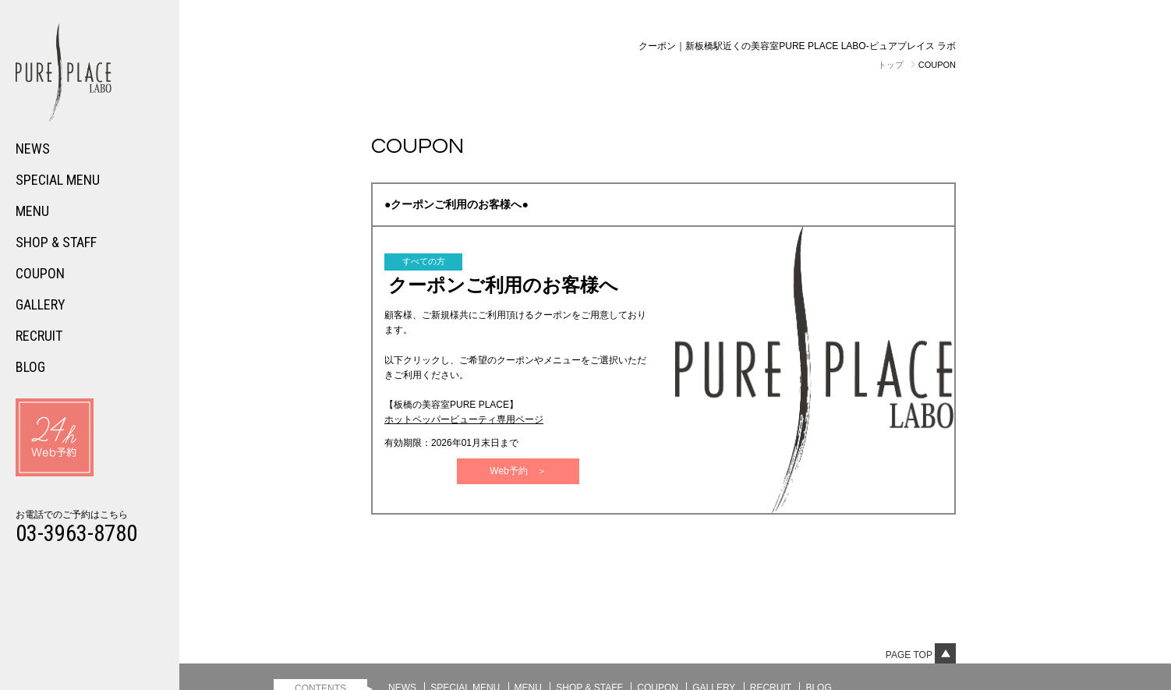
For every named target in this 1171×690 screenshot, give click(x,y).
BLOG (30, 367)
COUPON (40, 273)
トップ (891, 64)
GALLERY (40, 304)
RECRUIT (39, 335)
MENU (32, 211)
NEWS (33, 148)
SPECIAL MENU (58, 180)
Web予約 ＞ (518, 470)
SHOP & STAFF (56, 242)
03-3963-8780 (76, 533)
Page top (921, 654)
